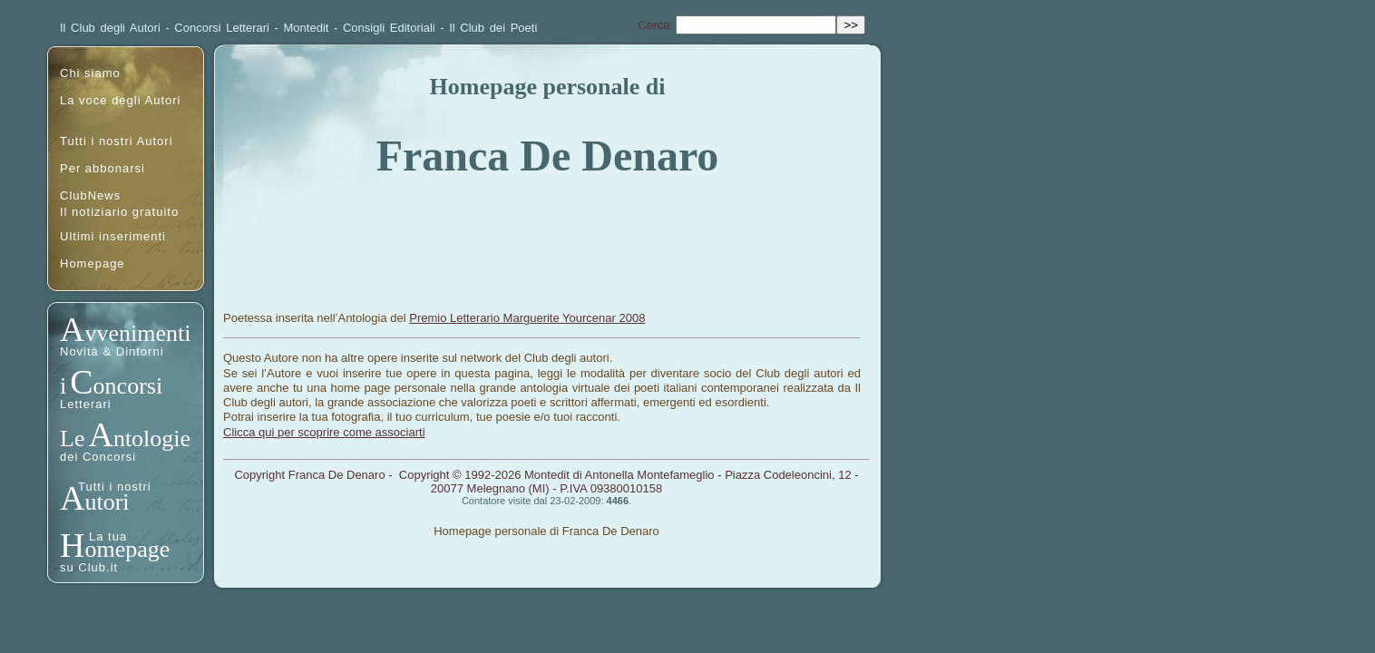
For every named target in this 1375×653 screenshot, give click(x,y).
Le (72, 438)
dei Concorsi (98, 456)
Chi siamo (90, 73)
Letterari (86, 404)
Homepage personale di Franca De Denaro (546, 531)
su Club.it (89, 567)
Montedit (306, 27)
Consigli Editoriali (389, 27)
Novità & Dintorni (112, 351)
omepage (127, 549)
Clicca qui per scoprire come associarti (324, 432)
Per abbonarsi (102, 168)
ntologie (151, 438)
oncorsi (128, 386)
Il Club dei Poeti (493, 27)
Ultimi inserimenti (113, 236)
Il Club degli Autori (110, 27)
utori (106, 502)
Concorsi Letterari (221, 27)
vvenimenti (137, 333)
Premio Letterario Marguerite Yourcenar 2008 (527, 318)
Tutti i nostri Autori (116, 141)
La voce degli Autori (120, 100)
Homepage (92, 263)
